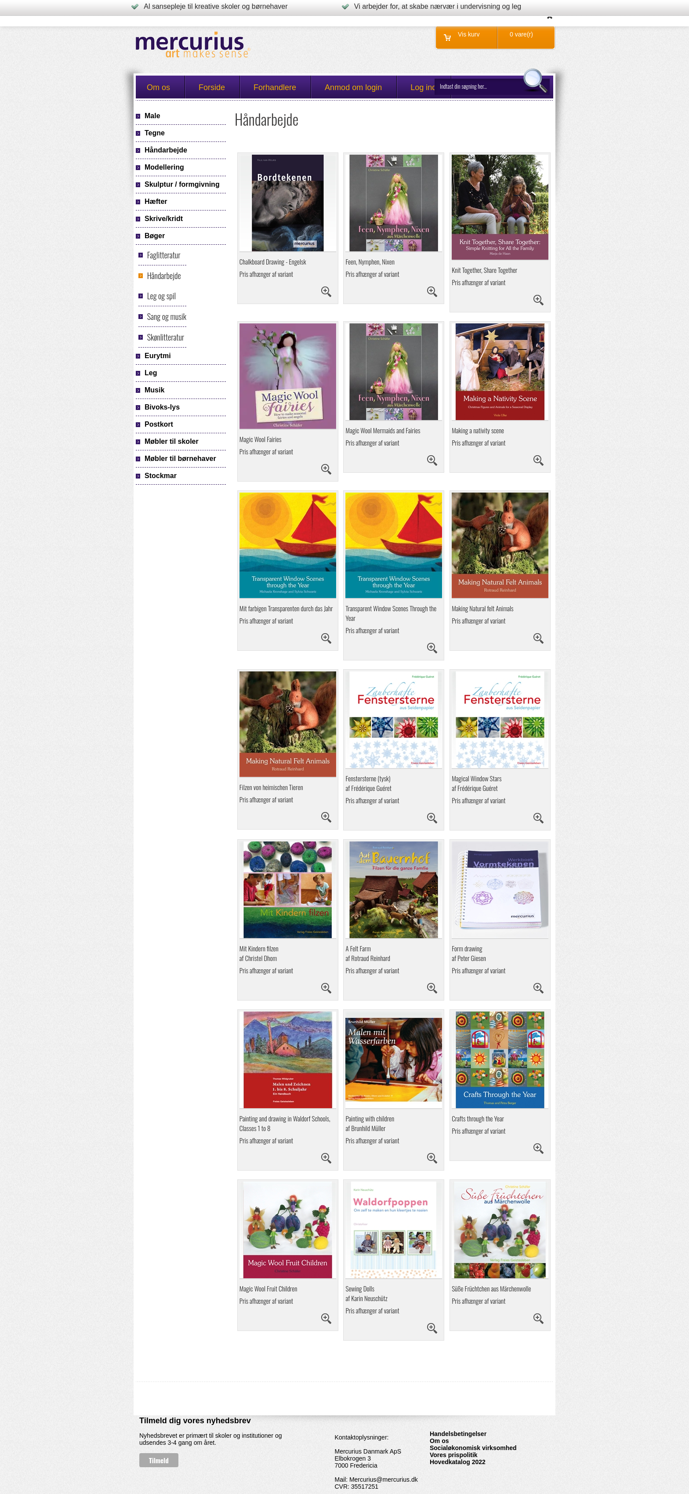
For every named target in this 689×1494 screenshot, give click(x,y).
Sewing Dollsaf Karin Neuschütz (366, 1293)
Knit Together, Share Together (484, 270)
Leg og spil (161, 295)
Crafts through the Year (478, 1118)
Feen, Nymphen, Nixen (369, 261)
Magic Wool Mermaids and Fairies (382, 430)
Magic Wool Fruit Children (268, 1288)
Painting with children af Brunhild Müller (369, 1123)
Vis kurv (469, 34)
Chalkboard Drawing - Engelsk (272, 261)
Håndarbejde (164, 275)
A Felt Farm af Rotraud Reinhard (367, 953)
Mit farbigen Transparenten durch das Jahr (286, 608)
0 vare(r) (521, 34)
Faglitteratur (164, 255)
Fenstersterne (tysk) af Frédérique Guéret (368, 783)
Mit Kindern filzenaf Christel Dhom (259, 953)
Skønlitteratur (165, 337)
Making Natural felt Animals (482, 608)
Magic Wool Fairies (260, 439)
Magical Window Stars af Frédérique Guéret (476, 783)
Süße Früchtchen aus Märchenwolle (491, 1288)
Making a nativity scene (478, 430)
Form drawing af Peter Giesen (469, 953)
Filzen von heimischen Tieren (271, 787)
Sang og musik (166, 316)
